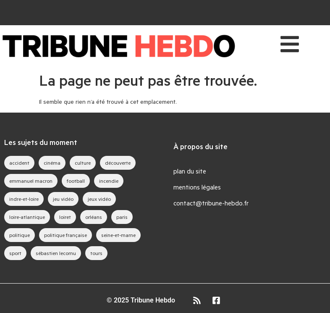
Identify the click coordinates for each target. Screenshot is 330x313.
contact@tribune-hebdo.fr (211, 202)
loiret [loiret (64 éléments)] (65, 216)
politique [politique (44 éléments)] (19, 234)
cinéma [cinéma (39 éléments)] (52, 162)
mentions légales (197, 186)
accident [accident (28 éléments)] (19, 162)
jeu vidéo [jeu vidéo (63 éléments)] (63, 198)
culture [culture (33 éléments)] (83, 162)
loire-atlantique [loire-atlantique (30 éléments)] (27, 216)
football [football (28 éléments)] (76, 180)
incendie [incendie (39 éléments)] (108, 180)
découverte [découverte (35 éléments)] (118, 162)
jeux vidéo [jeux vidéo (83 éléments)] (99, 198)
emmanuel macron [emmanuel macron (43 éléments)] (30, 180)
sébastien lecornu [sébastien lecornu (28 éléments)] (56, 253)
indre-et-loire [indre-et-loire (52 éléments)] (24, 198)
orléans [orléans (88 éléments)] (93, 216)
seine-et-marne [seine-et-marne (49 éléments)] (118, 234)
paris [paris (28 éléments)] (122, 216)
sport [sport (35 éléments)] (15, 253)
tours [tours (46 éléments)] (96, 253)
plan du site (189, 170)
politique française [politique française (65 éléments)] (65, 234)
